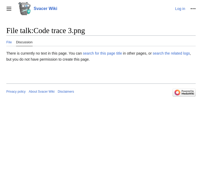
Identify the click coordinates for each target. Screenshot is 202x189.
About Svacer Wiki (41, 91)
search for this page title (102, 53)
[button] (9, 8)
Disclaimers (66, 91)
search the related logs (171, 53)
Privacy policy (16, 91)
